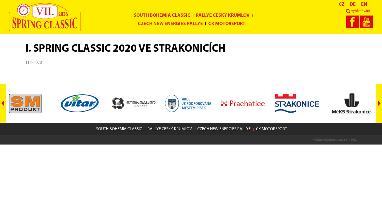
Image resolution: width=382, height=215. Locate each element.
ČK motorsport (226, 24)
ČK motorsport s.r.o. (335, 140)
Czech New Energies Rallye (170, 24)
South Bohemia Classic (162, 15)
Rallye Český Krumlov (222, 15)
